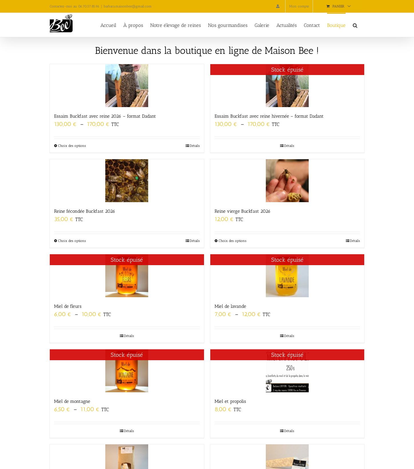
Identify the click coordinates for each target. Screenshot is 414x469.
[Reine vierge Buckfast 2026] (287, 180)
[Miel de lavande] (287, 275)
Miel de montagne (72, 401)
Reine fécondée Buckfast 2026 (84, 211)
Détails (195, 146)
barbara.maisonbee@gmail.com (128, 6)
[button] (355, 25)
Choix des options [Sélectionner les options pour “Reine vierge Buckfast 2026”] (232, 241)
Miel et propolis (230, 401)
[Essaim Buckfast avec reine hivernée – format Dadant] (287, 85)
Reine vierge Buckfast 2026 (243, 211)
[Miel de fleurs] (127, 275)
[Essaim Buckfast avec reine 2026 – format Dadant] (127, 85)
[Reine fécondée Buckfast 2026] (127, 180)
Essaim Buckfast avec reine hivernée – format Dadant (269, 116)
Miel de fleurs (68, 306)
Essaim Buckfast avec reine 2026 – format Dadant (105, 116)
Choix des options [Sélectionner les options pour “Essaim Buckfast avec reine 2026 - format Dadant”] (72, 146)
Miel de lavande (230, 306)
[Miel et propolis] (287, 370)
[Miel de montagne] (127, 370)
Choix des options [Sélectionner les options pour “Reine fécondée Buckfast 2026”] (72, 241)
